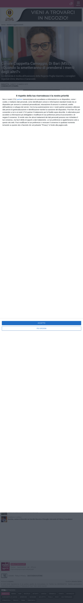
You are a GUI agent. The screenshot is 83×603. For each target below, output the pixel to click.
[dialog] (41, 301)
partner (19, 99)
